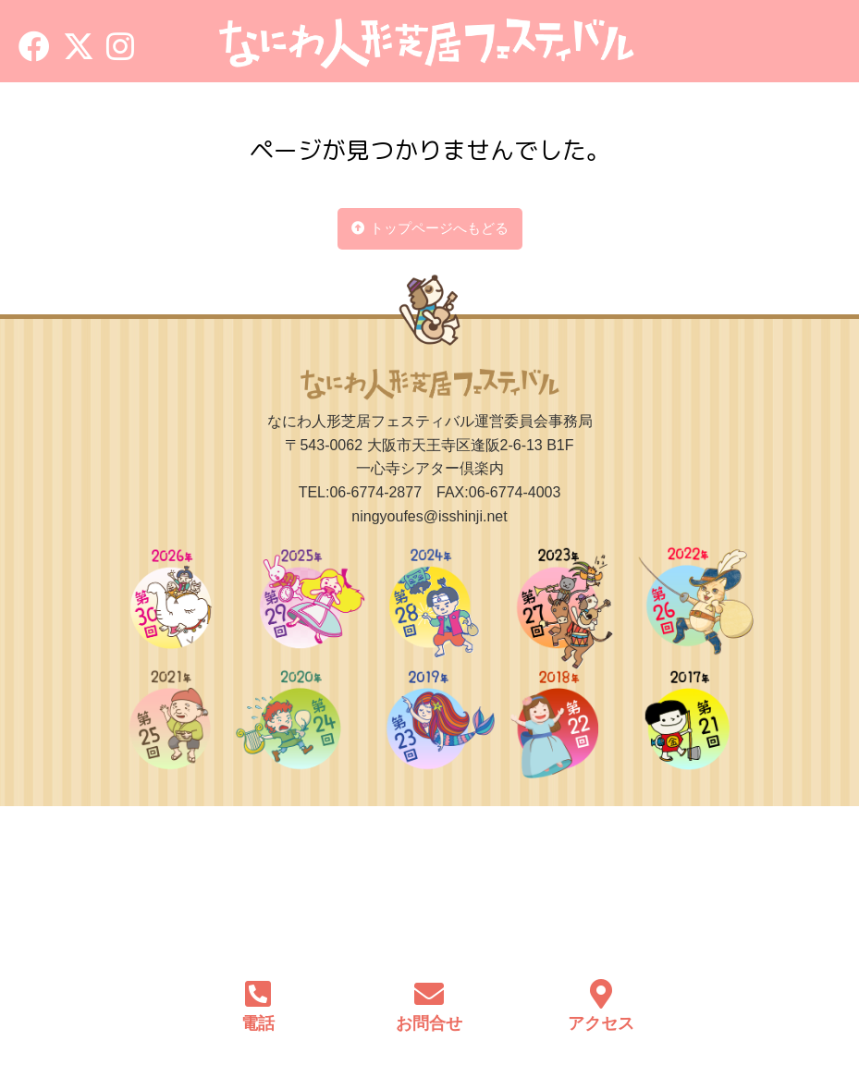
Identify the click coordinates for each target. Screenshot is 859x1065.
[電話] (258, 985)
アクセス (601, 1023)
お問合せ (429, 1023)
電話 (258, 1023)
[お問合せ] (429, 985)
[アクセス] (601, 985)
